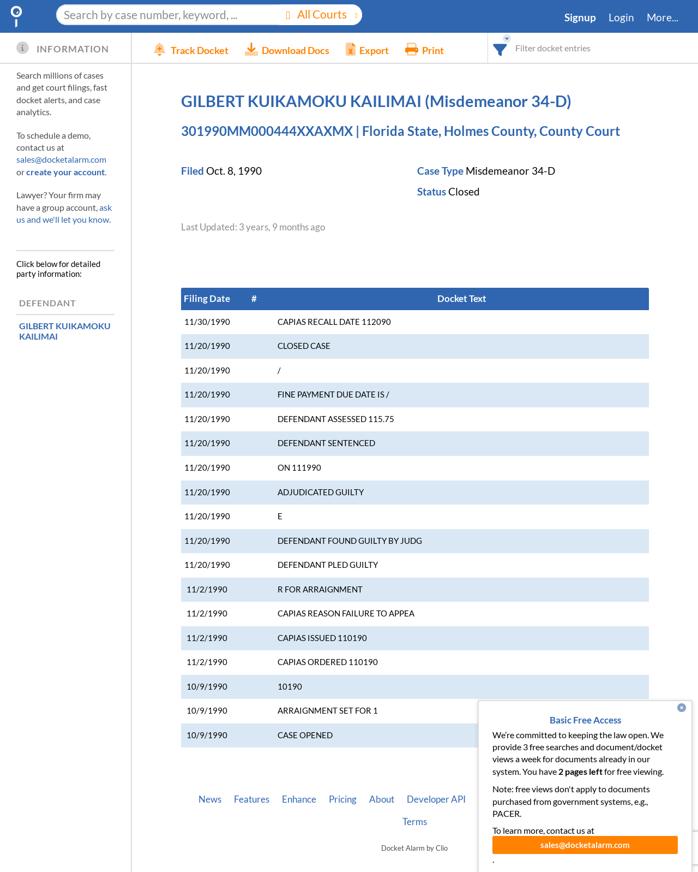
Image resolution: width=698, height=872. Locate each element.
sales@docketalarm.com (61, 159)
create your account (65, 172)
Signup (580, 17)
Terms (414, 821)
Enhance (299, 799)
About (381, 799)
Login (621, 17)
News (209, 799)
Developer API (436, 799)
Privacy (615, 799)
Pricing (343, 799)
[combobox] (500, 48)
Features (251, 799)
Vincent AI (499, 799)
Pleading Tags (560, 799)
